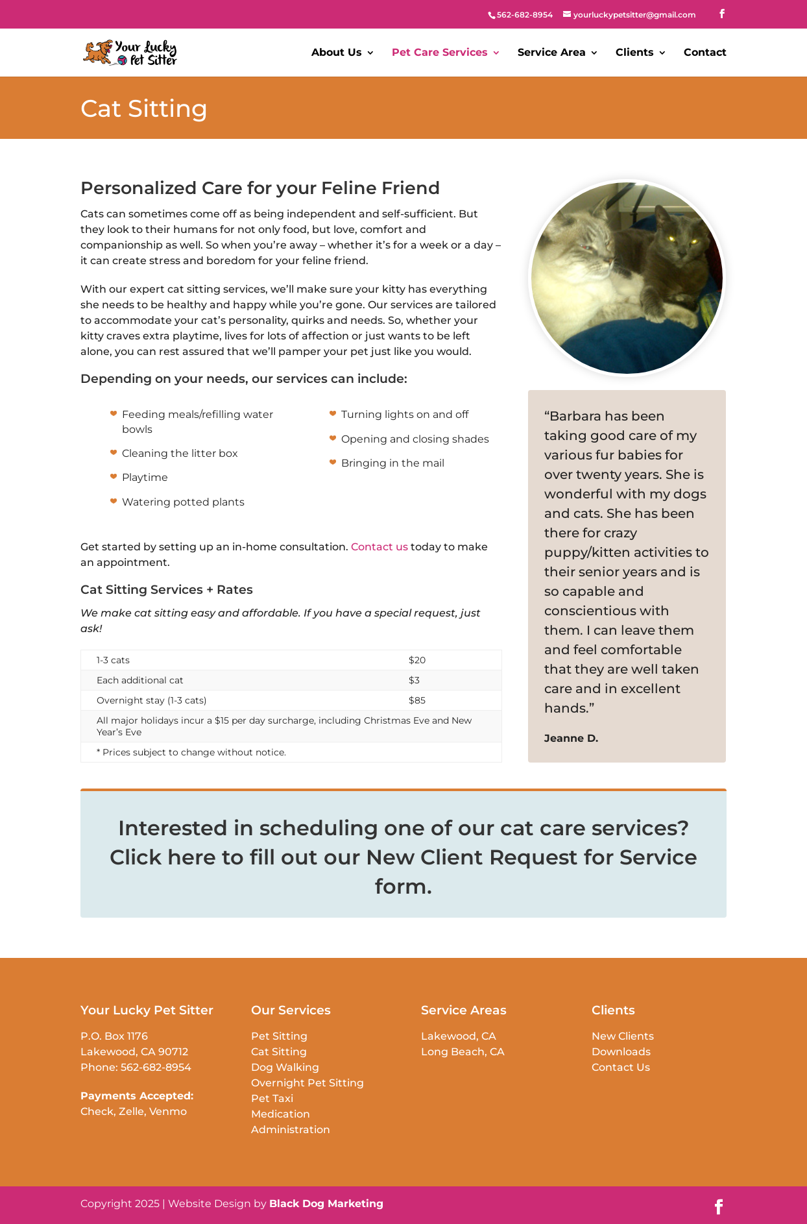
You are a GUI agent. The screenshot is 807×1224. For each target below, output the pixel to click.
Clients (635, 53)
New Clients (623, 1036)
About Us (336, 53)
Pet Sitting (279, 1036)
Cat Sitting (279, 1052)
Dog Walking (285, 1067)
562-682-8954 (156, 1067)
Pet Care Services (440, 53)
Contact (705, 53)
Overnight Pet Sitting (307, 1083)
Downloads (621, 1052)
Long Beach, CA (463, 1052)
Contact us (379, 547)
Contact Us (621, 1067)
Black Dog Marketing (326, 1203)
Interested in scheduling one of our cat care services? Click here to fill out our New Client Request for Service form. (403, 857)
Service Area (552, 53)
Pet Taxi (272, 1098)
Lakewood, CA (458, 1036)
